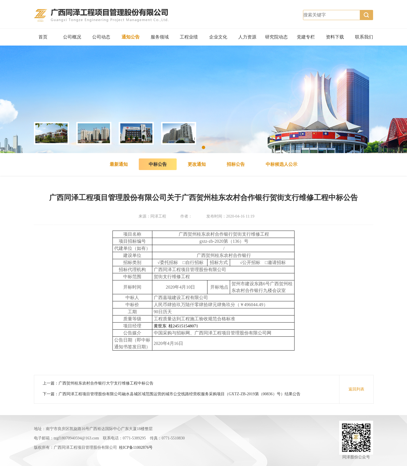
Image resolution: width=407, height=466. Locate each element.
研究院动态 (276, 37)
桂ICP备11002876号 (136, 447)
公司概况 (72, 37)
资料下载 (335, 37)
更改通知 (197, 164)
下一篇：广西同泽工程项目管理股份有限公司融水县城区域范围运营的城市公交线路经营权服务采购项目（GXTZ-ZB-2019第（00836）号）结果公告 (171, 394)
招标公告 (236, 164)
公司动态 (101, 37)
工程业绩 (189, 37)
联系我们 (364, 37)
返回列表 (356, 389)
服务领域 (160, 37)
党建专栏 (306, 37)
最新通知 (119, 164)
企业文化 (218, 37)
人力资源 (247, 37)
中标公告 (158, 164)
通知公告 (131, 37)
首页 (42, 37)
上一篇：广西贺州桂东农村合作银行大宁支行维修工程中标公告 (98, 383)
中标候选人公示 (281, 164)
